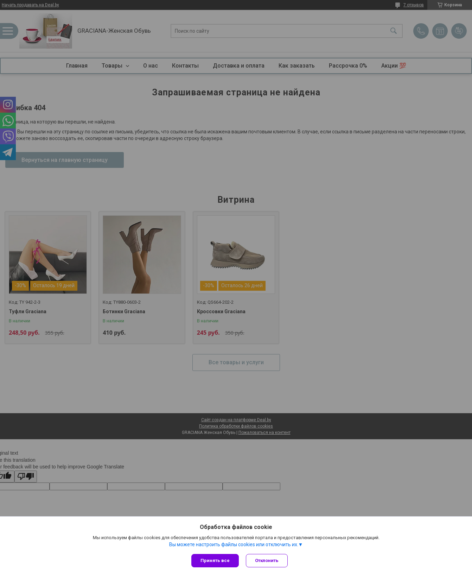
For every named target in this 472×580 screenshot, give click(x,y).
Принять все (215, 560)
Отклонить (267, 560)
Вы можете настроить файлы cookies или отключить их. (233, 544)
